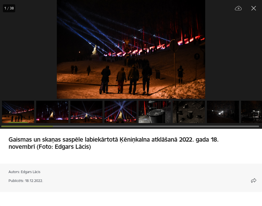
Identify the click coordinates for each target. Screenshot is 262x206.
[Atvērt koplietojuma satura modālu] (253, 180)
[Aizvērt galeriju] (253, 8)
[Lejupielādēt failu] (238, 8)
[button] (18, 112)
